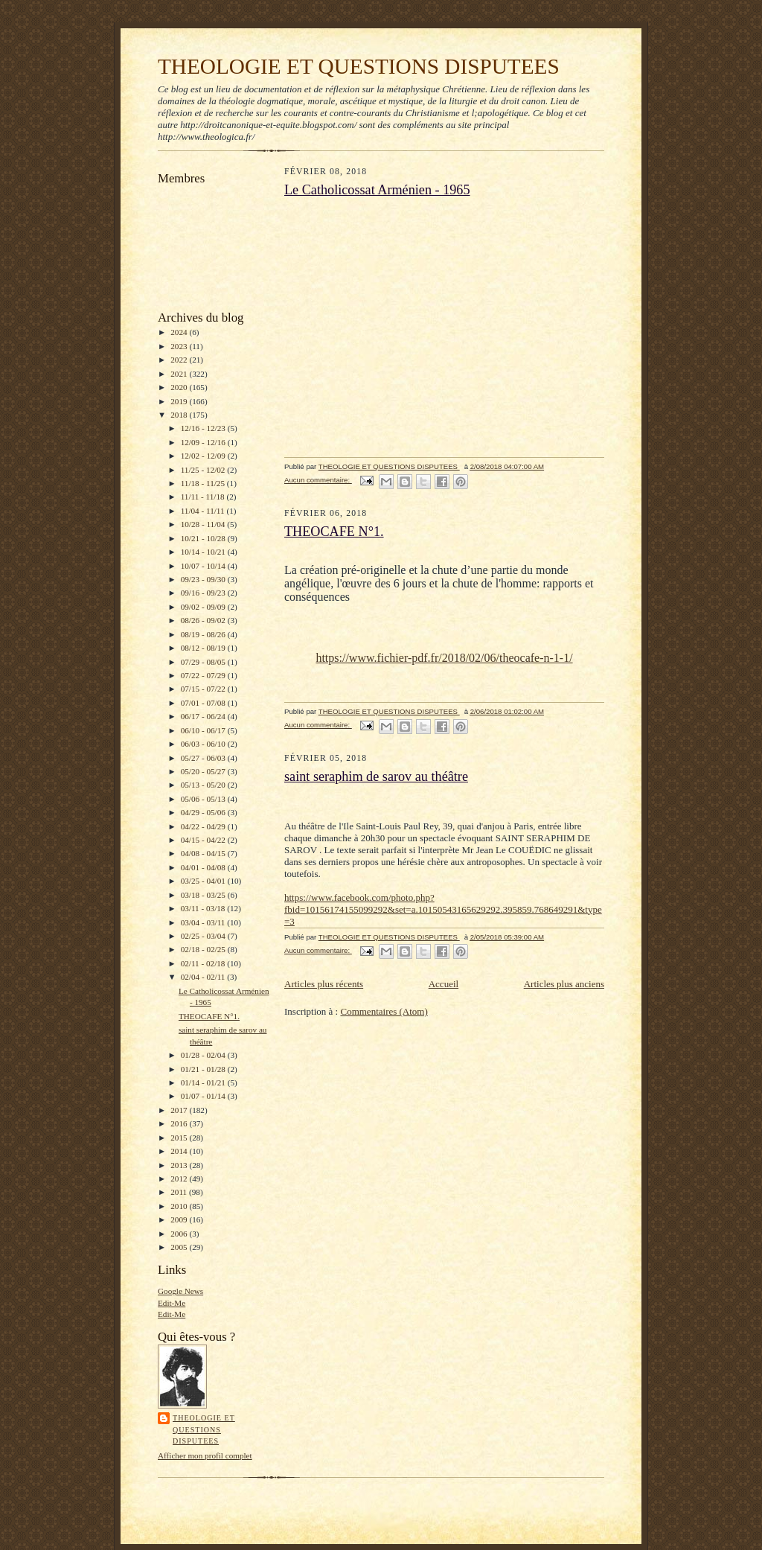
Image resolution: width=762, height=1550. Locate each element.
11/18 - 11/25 (204, 483)
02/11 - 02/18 (204, 963)
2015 (179, 1137)
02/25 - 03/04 (204, 935)
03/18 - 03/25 (204, 894)
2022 (179, 359)
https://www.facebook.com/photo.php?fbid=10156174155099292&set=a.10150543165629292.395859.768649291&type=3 (443, 909)
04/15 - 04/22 (204, 839)
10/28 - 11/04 (204, 524)
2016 (179, 1123)
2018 (179, 414)
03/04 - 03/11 (204, 922)
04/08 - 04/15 (204, 853)
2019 (179, 401)
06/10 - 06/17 (204, 730)
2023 (179, 346)
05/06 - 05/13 (204, 798)
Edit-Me (171, 1302)
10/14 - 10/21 (204, 551)
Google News (180, 1290)
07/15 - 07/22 (204, 688)
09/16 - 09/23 (204, 592)
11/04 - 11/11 (204, 510)
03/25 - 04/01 (204, 880)
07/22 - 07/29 (204, 675)
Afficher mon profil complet (205, 1455)
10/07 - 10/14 (204, 565)
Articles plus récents (323, 983)
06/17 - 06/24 (204, 716)
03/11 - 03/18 (204, 908)
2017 (179, 1110)
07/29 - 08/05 (204, 661)
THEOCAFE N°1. (209, 1016)
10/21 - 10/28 (204, 538)
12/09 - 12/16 (204, 442)
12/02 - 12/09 (204, 455)
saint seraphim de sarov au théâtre (376, 776)
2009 (179, 1219)
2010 (179, 1206)
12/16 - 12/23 (204, 428)
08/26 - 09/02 (204, 620)
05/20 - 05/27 (204, 771)
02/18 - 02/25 (204, 949)
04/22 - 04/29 (204, 826)
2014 (179, 1150)
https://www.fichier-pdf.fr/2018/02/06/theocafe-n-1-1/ (444, 657)
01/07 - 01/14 (204, 1095)
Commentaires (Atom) (383, 1011)
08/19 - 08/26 (204, 634)
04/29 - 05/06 (204, 812)
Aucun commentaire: (318, 480)
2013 (179, 1165)
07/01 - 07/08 (204, 702)
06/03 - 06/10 (204, 743)
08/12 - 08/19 (204, 647)
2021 (179, 373)
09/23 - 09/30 (204, 579)
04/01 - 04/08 (204, 867)
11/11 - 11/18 (204, 496)
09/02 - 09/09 (204, 606)
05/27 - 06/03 (204, 757)
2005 (179, 1247)
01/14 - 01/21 (204, 1082)
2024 (179, 332)
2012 (179, 1178)
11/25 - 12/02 (204, 469)
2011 (179, 1191)
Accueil (443, 983)
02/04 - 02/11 (204, 976)
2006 (179, 1233)
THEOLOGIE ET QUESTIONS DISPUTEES (359, 66)
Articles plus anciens (564, 983)
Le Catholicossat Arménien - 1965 (377, 189)
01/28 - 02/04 (204, 1054)
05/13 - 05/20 (204, 784)
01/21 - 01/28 (204, 1069)
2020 (179, 387)
